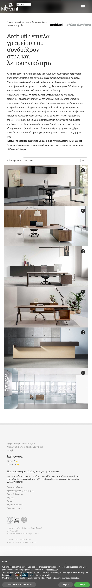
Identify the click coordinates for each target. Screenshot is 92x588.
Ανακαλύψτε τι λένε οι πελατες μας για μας (25, 447)
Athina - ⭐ (12, 461)
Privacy (10, 501)
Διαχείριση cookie (14, 508)
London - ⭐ (13, 464)
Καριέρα (10, 497)
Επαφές (10, 450)
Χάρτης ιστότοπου (15, 504)
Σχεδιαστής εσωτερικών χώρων (20, 490)
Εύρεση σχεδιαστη (15, 487)
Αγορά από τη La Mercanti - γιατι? (21, 443)
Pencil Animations (15, 494)
